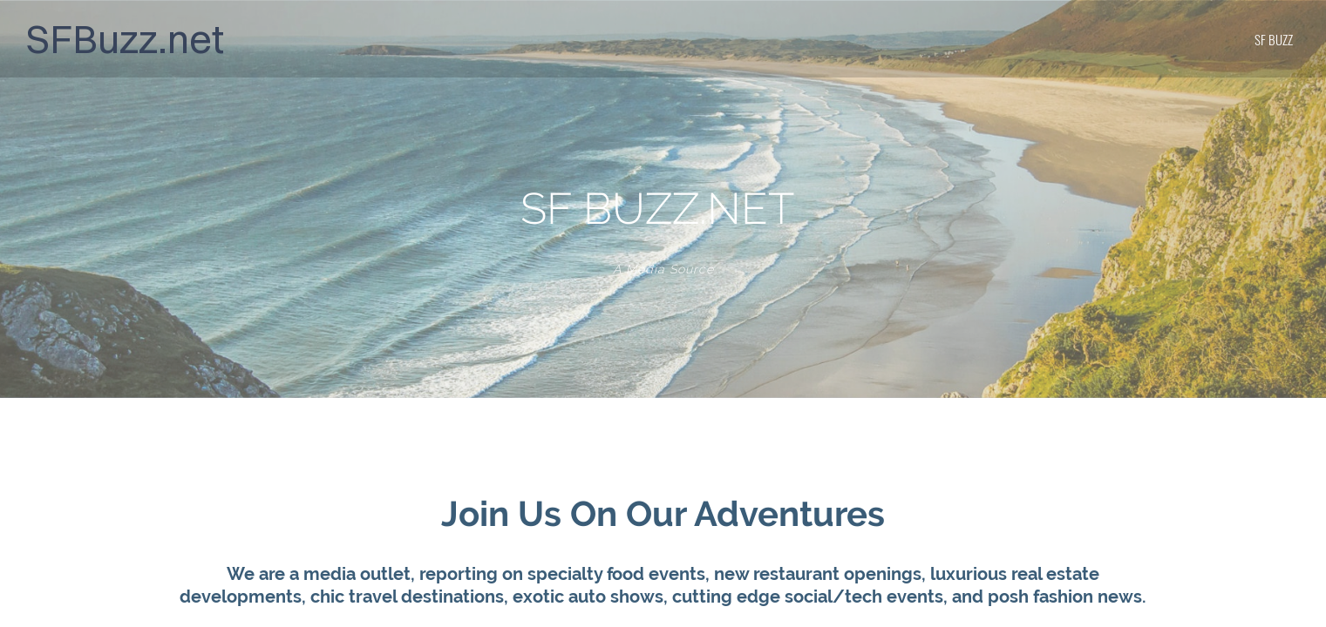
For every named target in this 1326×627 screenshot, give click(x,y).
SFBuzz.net (125, 39)
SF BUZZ (1274, 39)
